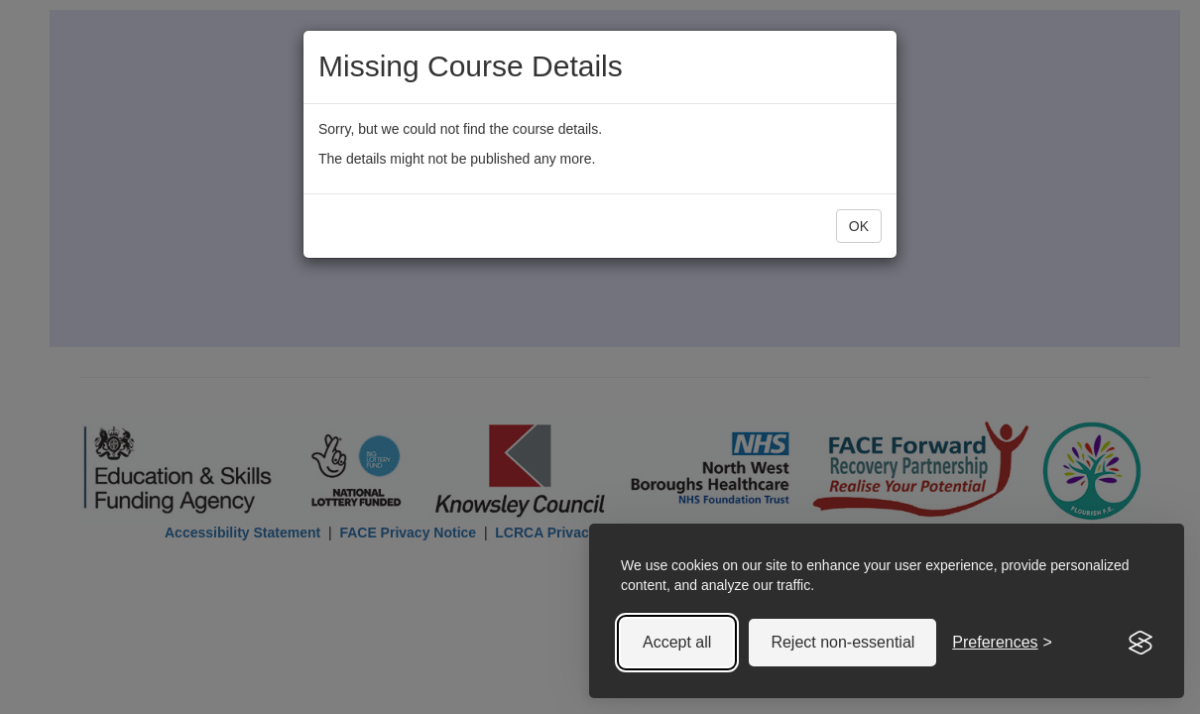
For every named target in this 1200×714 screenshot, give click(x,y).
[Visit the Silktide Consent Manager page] (1140, 642)
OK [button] (859, 226)
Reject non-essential (842, 642)
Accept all (677, 642)
